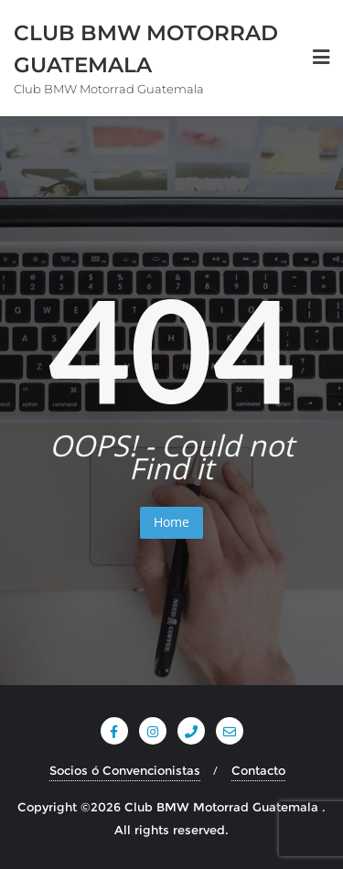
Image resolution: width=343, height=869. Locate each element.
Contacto (258, 770)
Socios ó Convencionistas (124, 770)
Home (171, 522)
